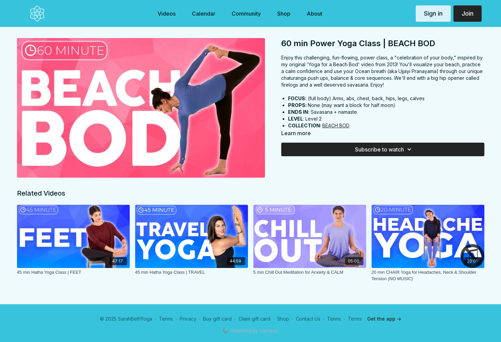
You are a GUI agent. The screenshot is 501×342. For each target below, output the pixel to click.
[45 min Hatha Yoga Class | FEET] (73, 272)
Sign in (433, 13)
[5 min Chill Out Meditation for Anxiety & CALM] (309, 272)
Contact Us (308, 319)
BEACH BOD (336, 125)
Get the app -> (384, 319)
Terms (166, 319)
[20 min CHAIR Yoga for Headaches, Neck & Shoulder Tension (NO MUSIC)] (428, 275)
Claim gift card (254, 319)
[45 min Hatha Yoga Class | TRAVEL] (191, 272)
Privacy (188, 319)
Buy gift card (217, 319)
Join (467, 13)
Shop (283, 319)
